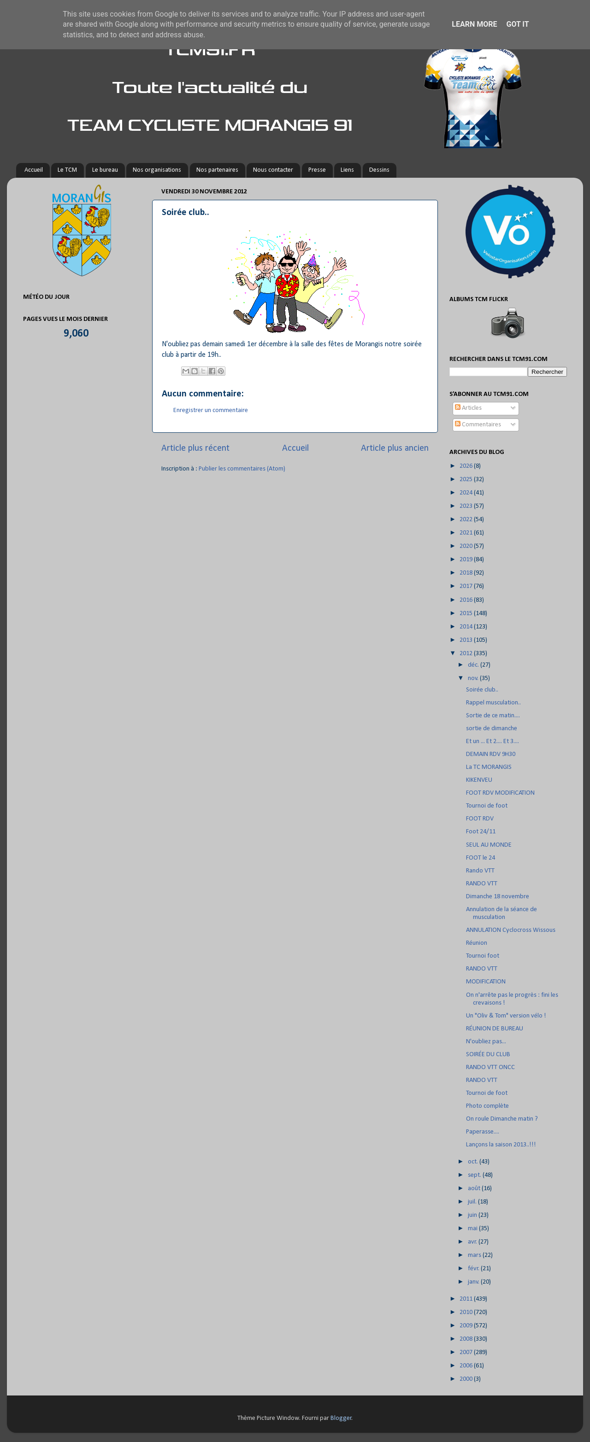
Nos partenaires (217, 170)
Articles (468, 408)
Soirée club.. (482, 689)
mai (473, 1228)
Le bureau (105, 170)
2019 (467, 559)
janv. (474, 1282)
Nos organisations (157, 170)
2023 (467, 506)
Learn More (474, 24)
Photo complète (487, 1106)
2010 (467, 1312)
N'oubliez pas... (486, 1041)
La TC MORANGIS (489, 767)
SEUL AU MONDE (489, 845)
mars (475, 1255)
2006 (467, 1365)
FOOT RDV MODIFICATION (500, 793)
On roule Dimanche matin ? (502, 1119)
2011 (467, 1299)
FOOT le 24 (480, 858)
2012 (467, 653)
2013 (467, 640)
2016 (467, 600)
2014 (467, 626)
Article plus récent (195, 448)
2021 (467, 532)
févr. (474, 1268)
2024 (467, 492)
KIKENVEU (479, 780)
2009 (467, 1325)
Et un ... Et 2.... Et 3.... (492, 741)
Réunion (476, 943)
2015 (467, 613)
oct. (473, 1161)
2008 (467, 1339)
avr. (473, 1241)
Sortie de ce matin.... (493, 715)
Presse (317, 170)
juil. (473, 1201)
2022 (467, 519)
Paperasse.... (482, 1131)
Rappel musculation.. (493, 702)
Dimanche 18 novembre (497, 896)
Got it (517, 24)
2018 (467, 573)
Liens (347, 170)
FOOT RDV (480, 818)
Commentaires (478, 424)
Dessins (379, 170)
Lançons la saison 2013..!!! (501, 1144)
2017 (467, 586)
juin (473, 1215)
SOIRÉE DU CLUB (488, 1054)
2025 (467, 479)
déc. (474, 665)
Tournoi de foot (486, 805)
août (475, 1188)
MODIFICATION (486, 981)
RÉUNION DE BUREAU (494, 1028)
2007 (467, 1352)
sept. (475, 1175)
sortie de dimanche (491, 728)
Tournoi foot (482, 956)
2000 (467, 1379)
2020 (467, 546)
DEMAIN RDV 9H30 (490, 754)
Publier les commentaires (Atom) (242, 468)
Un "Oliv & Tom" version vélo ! (506, 1015)
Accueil (33, 170)
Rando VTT (480, 870)
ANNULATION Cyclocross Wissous (510, 930)
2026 (467, 466)
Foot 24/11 (481, 831)
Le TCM (67, 170)
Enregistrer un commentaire (210, 410)
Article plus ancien (395, 448)
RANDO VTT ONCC (490, 1067)
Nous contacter (273, 170)
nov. (474, 678)
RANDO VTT (481, 883)
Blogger (341, 1418)
